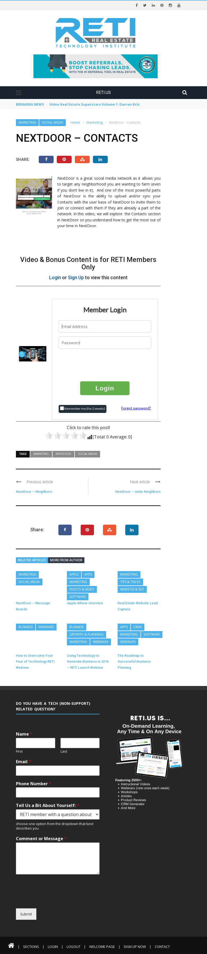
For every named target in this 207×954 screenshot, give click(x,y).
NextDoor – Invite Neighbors (138, 492)
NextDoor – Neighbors (34, 492)
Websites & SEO (132, 589)
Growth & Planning (87, 634)
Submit (26, 913)
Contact (162, 946)
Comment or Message (41, 838)
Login (55, 277)
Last (64, 751)
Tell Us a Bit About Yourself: (47, 805)
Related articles (32, 560)
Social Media (52, 122)
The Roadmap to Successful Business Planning (134, 661)
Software (78, 596)
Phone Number (33, 783)
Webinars (46, 626)
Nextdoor (63, 454)
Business (26, 626)
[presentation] (105, 364)
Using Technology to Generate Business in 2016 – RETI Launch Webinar (88, 661)
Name (24, 734)
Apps (88, 574)
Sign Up (76, 277)
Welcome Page (102, 946)
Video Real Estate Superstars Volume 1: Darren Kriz (94, 104)
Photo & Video (82, 589)
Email (23, 761)
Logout (73, 946)
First (19, 751)
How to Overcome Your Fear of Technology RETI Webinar (35, 661)
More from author (66, 560)
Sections (31, 946)
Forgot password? (136, 407)
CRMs (137, 626)
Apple (74, 574)
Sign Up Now (135, 946)
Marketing (27, 122)
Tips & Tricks (130, 582)
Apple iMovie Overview (85, 603)
